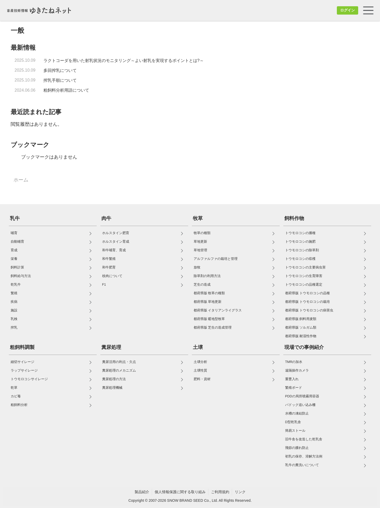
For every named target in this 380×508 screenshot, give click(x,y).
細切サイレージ (22, 362)
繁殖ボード (293, 388)
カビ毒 (16, 396)
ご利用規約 (220, 492)
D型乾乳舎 (293, 422)
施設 (14, 310)
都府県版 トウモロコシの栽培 (307, 302)
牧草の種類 (202, 233)
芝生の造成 (202, 284)
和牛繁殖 (109, 259)
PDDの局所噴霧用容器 (302, 396)
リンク (240, 492)
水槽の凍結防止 (297, 413)
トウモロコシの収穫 (300, 259)
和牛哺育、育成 (114, 250)
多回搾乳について (60, 70)
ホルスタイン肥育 (115, 233)
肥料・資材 (202, 379)
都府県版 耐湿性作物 (301, 336)
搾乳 (14, 327)
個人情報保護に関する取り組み (180, 492)
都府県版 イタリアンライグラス (218, 310)
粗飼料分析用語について (66, 90)
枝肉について (112, 276)
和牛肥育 (109, 267)
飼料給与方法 (21, 276)
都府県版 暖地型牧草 (209, 319)
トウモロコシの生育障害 (303, 276)
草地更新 (200, 241)
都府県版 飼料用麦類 (301, 319)
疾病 (14, 302)
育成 (14, 250)
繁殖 (14, 293)
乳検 (14, 319)
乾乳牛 (16, 284)
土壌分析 (200, 362)
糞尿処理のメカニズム (119, 370)
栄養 (14, 259)
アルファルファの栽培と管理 (216, 259)
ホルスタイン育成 (115, 241)
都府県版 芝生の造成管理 (213, 327)
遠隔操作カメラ (297, 370)
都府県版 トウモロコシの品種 (307, 293)
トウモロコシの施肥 (300, 241)
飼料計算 (17, 267)
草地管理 (200, 250)
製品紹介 (142, 492)
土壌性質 (200, 370)
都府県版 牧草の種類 (209, 293)
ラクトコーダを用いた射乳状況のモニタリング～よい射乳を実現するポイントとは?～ (123, 60)
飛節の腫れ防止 (297, 448)
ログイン (347, 10)
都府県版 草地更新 (208, 302)
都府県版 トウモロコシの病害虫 (309, 310)
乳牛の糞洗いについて (302, 465)
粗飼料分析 (19, 405)
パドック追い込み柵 (300, 405)
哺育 (14, 233)
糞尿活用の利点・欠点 (119, 362)
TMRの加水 (294, 362)
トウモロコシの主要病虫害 (305, 267)
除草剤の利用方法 (207, 276)
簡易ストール (295, 430)
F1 (104, 284)
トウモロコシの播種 (300, 233)
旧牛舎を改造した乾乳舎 (303, 439)
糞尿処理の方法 (114, 379)
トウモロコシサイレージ (29, 379)
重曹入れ (292, 379)
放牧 (197, 267)
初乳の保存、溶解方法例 (303, 456)
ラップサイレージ (24, 370)
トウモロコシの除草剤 (302, 250)
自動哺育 (17, 241)
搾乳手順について (60, 80)
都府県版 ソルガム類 (301, 327)
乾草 (14, 388)
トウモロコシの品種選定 (303, 284)
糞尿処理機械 (112, 388)
